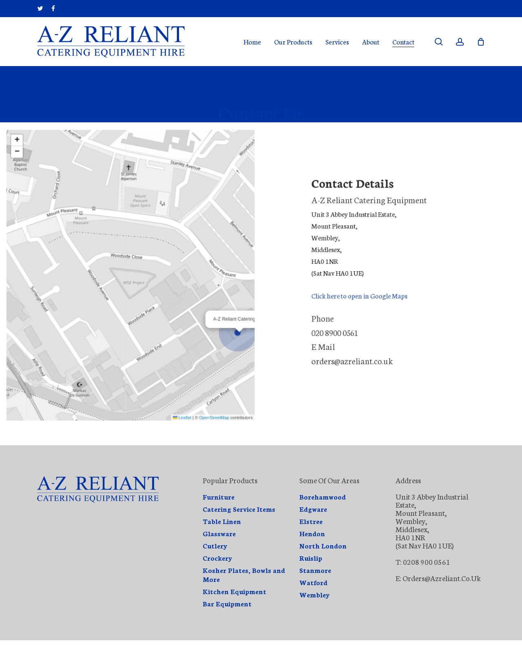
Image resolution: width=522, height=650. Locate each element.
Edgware (313, 508)
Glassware (219, 533)
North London (323, 545)
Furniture (218, 496)
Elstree (311, 521)
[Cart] (480, 41)
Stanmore (315, 570)
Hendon (312, 533)
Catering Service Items (239, 508)
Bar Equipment (227, 603)
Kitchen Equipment (234, 591)
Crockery (217, 557)
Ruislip (310, 557)
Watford (313, 582)
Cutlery (215, 545)
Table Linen (222, 521)
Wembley (314, 594)
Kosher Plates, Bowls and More (244, 575)
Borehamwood (322, 496)
